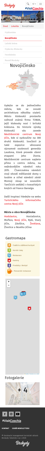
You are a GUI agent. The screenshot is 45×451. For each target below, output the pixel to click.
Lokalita (15, 26)
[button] (15, 298)
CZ (34, 4)
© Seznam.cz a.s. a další (34, 373)
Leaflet (26, 373)
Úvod (5, 26)
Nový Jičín (20, 220)
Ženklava (35, 223)
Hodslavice (10, 216)
